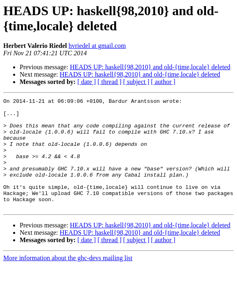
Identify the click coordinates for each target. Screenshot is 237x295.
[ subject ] (136, 81)
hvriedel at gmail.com (97, 45)
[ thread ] (109, 81)
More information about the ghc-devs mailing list (68, 280)
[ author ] (163, 81)
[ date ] (86, 81)
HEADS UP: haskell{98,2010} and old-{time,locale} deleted (150, 67)
